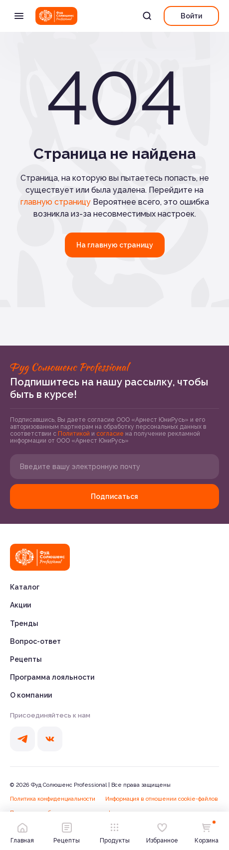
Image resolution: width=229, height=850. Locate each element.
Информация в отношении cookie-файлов (161, 799)
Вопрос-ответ (35, 641)
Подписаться (114, 496)
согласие (110, 433)
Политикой (74, 433)
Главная (22, 831)
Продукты (115, 831)
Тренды (24, 623)
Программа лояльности (52, 677)
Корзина (207, 831)
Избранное (162, 831)
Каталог (24, 587)
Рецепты (26, 659)
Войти (191, 16)
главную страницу (55, 202)
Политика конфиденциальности (52, 799)
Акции (20, 605)
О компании (31, 695)
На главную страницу (114, 245)
